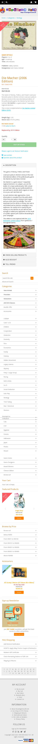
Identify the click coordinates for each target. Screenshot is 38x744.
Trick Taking (8, 402)
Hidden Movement (10, 360)
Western (6, 410)
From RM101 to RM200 (11, 543)
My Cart (20, 691)
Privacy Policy (20, 719)
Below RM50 (8, 535)
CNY (5, 426)
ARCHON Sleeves (9, 303)
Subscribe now (19, 634)
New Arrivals (8, 290)
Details (19, 518)
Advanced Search (7, 282)
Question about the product (12, 158)
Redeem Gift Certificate (11, 652)
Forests (6, 434)
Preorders (7, 295)
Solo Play (7, 393)
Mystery (6, 368)
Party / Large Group (10, 373)
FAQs (20, 697)
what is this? (10, 126)
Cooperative (8, 331)
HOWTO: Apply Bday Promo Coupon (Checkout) (19, 648)
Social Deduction (9, 389)
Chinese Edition (9, 471)
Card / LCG (7, 323)
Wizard (6, 451)
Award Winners (8, 466)
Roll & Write (7, 381)
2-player (6, 318)
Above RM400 (8, 556)
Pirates (6, 447)
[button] (4, 507)
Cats (5, 422)
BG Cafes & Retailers (20, 717)
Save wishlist (7, 155)
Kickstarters (7, 299)
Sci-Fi (5, 385)
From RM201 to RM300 (11, 547)
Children (6, 327)
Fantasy (6, 356)
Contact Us (20, 699)
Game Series (8, 458)
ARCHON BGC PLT (25, 735)
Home (4, 18)
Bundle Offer (8, 307)
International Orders (20, 715)
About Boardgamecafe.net (20, 709)
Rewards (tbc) (20, 695)
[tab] (19, 165)
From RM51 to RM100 (11, 539)
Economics (7, 348)
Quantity (4, 136)
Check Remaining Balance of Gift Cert (16, 656)
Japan (5, 442)
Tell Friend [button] (9, 264)
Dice (5, 343)
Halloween (7, 438)
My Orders (20, 693)
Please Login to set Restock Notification (15, 151)
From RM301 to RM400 (11, 551)
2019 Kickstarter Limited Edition (17, 220)
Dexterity (7, 339)
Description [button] (10, 165)
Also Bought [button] (10, 260)
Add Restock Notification (12, 644)
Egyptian (6, 430)
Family (6, 352)
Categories (11, 18)
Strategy (6, 398)
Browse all (7, 475)
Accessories (7, 311)
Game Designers (9, 462)
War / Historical (9, 406)
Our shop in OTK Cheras (20, 711)
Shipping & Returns (10, 661)
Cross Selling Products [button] (15, 255)
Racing (6, 377)
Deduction (7, 335)
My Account (20, 689)
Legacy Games (8, 364)
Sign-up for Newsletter (19, 729)
